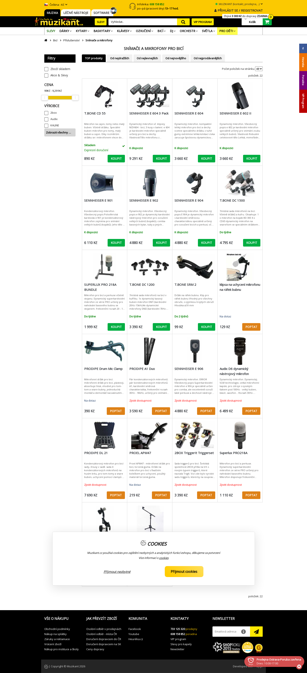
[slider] (44, 98)
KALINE (54, 125)
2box (53, 113)
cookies (164, 558)
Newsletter (177, 649)
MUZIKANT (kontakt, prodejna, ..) (237, 4)
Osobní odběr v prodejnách (103, 629)
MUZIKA (52, 13)
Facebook (134, 629)
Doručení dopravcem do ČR (103, 639)
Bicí (55, 40)
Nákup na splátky (55, 634)
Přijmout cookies (184, 571)
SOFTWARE (102, 13)
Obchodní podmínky (57, 629)
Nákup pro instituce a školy (61, 649)
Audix (54, 119)
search (183, 21)
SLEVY (100, 22)
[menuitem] (51, 31)
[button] (62, 618)
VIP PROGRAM (203, 22)
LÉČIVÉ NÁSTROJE (75, 13)
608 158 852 (177, 634)
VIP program (178, 639)
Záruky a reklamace (57, 639)
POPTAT (251, 327)
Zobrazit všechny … (58, 132)
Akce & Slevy (59, 75)
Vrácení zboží (52, 644)
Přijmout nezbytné (117, 571)
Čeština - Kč (54, 5)
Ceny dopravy (95, 649)
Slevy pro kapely (181, 644)
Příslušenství (71, 40)
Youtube (133, 634)
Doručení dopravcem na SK (103, 644)
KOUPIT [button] (116, 158)
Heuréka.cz (135, 639)
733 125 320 (177, 629)
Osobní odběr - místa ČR (101, 634)
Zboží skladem (60, 69)
